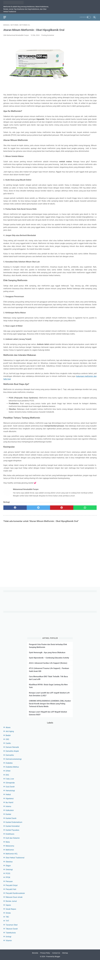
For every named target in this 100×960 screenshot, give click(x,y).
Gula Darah (10, 787)
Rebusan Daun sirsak (14, 897)
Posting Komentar (47, 35)
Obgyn (8, 866)
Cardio (8, 743)
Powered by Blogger (53, 956)
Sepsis (8, 905)
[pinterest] (61, 507)
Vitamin (9, 940)
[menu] (4, 17)
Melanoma (10, 846)
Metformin (10, 850)
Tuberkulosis (11, 933)
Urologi (8, 937)
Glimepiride (10, 783)
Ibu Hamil (9, 802)
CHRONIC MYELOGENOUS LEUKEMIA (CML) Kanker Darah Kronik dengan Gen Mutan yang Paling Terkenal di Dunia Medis (50, 704)
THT (7, 921)
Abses (8, 727)
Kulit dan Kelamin (13, 838)
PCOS (8, 873)
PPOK (8, 877)
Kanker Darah (11, 818)
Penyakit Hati (11, 889)
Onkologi (9, 869)
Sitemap (65, 953)
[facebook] (15, 507)
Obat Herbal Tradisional (15, 858)
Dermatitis (10, 755)
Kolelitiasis (10, 834)
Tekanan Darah (12, 929)
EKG (7, 775)
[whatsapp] (85, 507)
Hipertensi (10, 798)
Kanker (8, 814)
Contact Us (56, 953)
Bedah (8, 735)
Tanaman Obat (12, 925)
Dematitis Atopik (12, 751)
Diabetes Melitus (12, 767)
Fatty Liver (10, 779)
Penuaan (9, 881)
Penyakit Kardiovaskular (15, 893)
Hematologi (10, 791)
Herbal (8, 794)
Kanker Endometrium (14, 822)
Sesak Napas (11, 909)
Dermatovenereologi (14, 759)
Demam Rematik (12, 747)
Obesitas (9, 862)
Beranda (35, 953)
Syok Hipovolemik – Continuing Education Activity (49, 658)
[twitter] (38, 507)
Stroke (8, 913)
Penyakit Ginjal (12, 885)
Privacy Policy (45, 953)
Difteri (8, 771)
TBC (7, 917)
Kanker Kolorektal (13, 826)
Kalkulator (10, 810)
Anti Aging (10, 731)
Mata (8, 842)
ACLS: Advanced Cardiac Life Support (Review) (48, 663)
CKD (7, 739)
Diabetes (9, 763)
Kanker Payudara (12, 830)
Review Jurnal (11, 901)
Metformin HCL (12, 854)
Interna (8, 806)
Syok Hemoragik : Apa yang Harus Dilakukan (47, 652)
